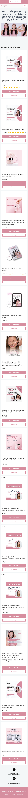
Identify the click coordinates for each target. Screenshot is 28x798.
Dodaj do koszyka (14, 91)
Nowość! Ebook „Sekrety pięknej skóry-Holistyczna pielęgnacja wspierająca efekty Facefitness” (12, 363)
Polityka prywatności (17, 794)
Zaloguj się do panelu (15, 1)
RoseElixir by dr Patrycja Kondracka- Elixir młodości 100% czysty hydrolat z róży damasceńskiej (13, 222)
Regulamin (7, 794)
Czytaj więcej (14, 95)
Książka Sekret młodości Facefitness (13, 752)
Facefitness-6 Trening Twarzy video (13, 129)
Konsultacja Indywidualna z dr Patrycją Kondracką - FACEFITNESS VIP (13, 607)
